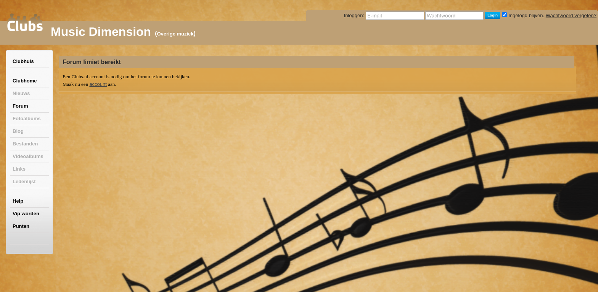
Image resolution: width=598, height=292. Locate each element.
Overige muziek (175, 34)
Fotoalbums (27, 118)
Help (18, 201)
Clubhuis (23, 61)
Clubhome (25, 81)
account (98, 84)
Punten (21, 226)
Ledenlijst (24, 181)
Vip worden (26, 213)
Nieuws (21, 93)
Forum (20, 106)
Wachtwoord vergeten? (571, 15)
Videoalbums (28, 156)
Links (19, 169)
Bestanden (25, 144)
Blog (18, 131)
